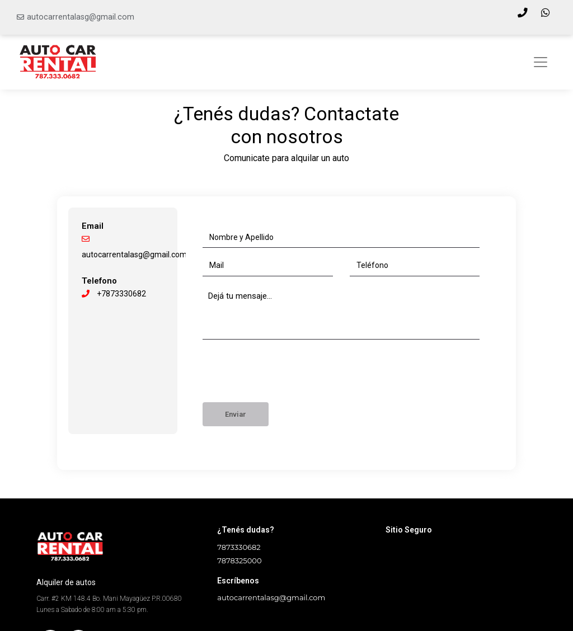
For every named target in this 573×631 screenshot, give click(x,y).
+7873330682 (114, 293)
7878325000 (239, 560)
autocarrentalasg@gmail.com (80, 17)
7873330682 (238, 547)
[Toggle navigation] (540, 62)
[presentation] (288, 375)
